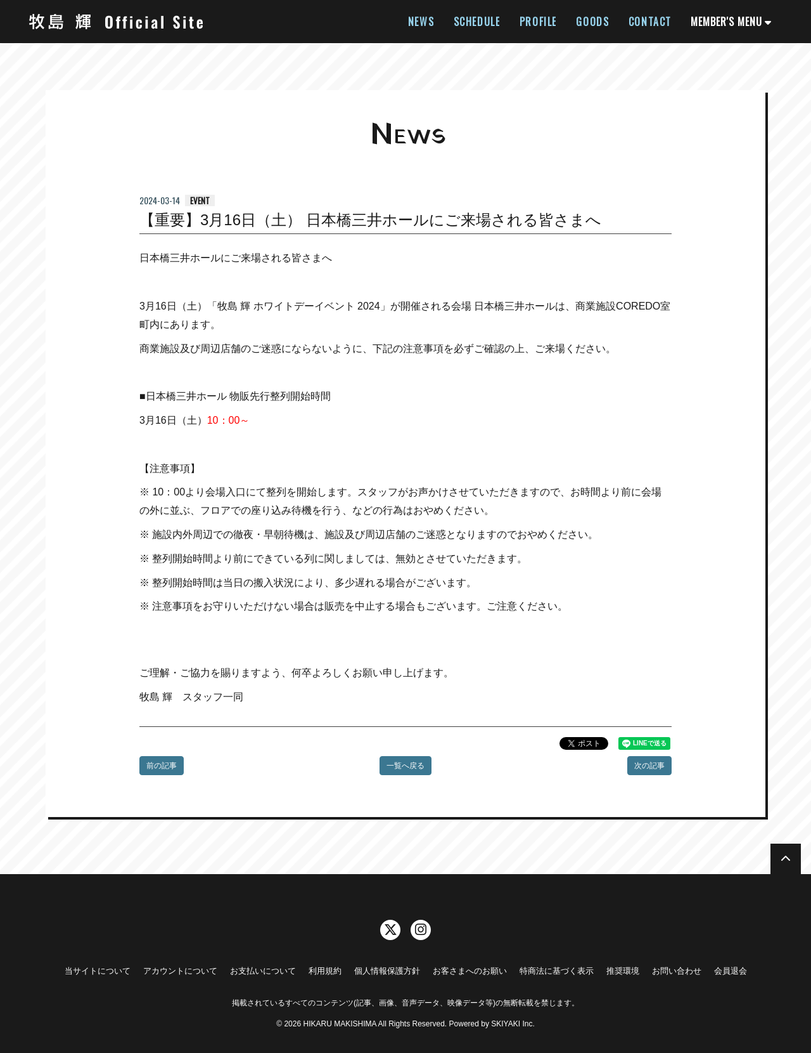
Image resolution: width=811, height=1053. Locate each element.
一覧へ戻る (405, 765)
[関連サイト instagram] (421, 930)
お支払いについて (263, 971)
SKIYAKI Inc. (512, 1023)
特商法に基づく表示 (557, 971)
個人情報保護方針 (387, 971)
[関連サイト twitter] (390, 930)
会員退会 (730, 971)
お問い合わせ (676, 971)
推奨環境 (622, 971)
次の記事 (649, 765)
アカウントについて (180, 971)
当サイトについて (98, 971)
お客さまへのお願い (470, 971)
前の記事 (161, 765)
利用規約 (325, 971)
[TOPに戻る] (785, 859)
